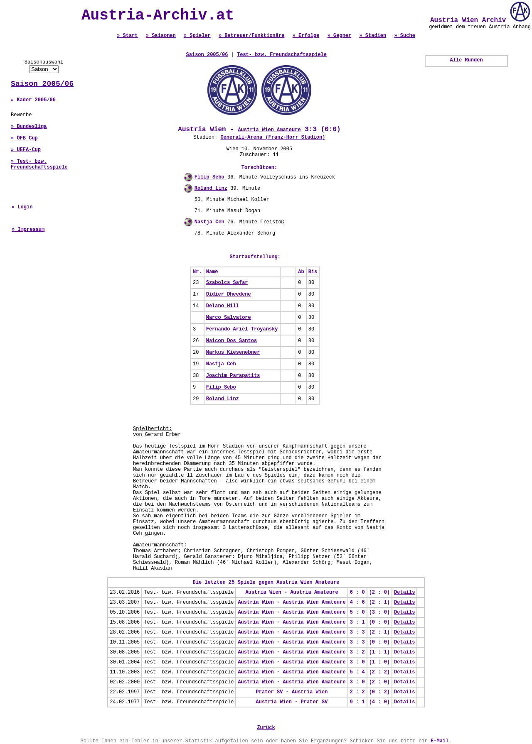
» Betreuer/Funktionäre (251, 36)
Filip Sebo (211, 177)
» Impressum (28, 229)
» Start (127, 36)
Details (404, 592)
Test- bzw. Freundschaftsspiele (282, 55)
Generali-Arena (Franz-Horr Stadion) (272, 137)
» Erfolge (306, 36)
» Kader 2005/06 (33, 100)
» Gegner (340, 36)
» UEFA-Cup (26, 150)
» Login (22, 207)
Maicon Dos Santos (231, 341)
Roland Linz (211, 188)
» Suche (404, 36)
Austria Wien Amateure (269, 130)
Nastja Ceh (209, 222)
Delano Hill (222, 306)
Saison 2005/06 (42, 84)
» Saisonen (161, 36)
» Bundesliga (29, 127)
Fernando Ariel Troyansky (242, 329)
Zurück (266, 728)
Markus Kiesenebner (233, 352)
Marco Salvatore (228, 318)
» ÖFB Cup (24, 138)
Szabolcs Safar (227, 283)
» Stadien (372, 36)
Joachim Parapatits (233, 376)
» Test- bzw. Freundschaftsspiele (39, 164)
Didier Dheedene (228, 294)
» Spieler (197, 36)
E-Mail (439, 741)
